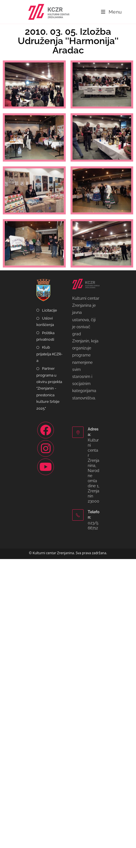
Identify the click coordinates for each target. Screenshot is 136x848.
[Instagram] (45, 737)
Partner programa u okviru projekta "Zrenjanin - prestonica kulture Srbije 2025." (49, 677)
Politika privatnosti (45, 624)
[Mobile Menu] (111, 12)
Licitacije (49, 599)
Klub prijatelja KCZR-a (49, 643)
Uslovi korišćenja (45, 610)
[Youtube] (45, 755)
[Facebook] (45, 718)
